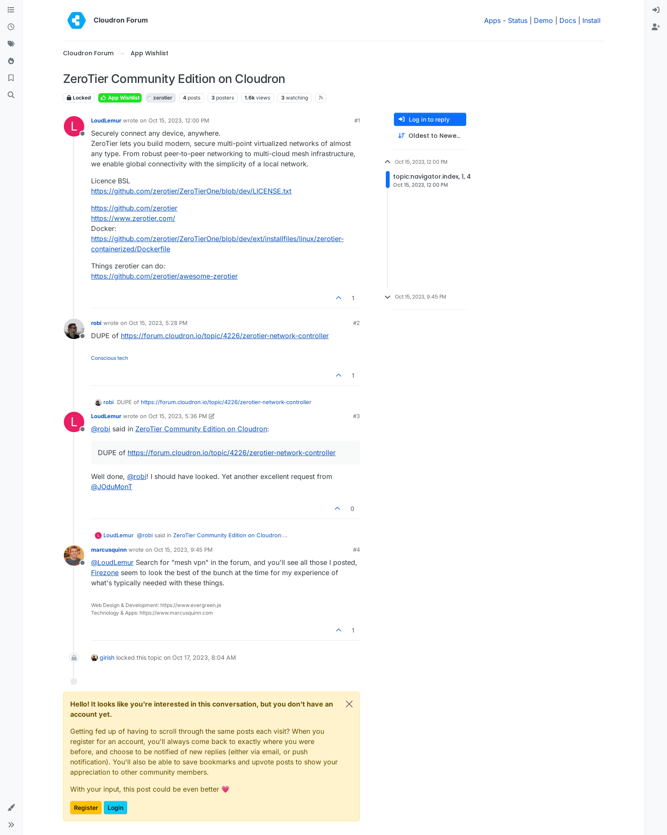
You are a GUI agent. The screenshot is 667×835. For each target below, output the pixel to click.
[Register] (656, 27)
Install (591, 20)
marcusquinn (109, 549)
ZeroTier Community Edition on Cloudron (201, 429)
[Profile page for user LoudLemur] (74, 126)
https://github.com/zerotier (134, 208)
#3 (356, 416)
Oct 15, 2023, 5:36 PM (177, 416)
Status (517, 20)
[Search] (11, 95)
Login (115, 807)
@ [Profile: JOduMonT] (111, 486)
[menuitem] (656, 10)
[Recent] (11, 27)
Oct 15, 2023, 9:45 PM (183, 549)
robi (96, 322)
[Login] (656, 10)
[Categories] (11, 10)
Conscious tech (109, 358)
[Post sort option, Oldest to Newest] (430, 135)
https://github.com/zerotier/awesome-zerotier (164, 276)
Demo (543, 20)
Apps (492, 20)
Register (86, 807)
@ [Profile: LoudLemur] (112, 562)
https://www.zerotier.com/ (133, 218)
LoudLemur (106, 120)
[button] (11, 808)
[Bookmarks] (11, 78)
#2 (356, 322)
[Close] (349, 704)
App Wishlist (120, 97)
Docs (567, 20)
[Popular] (11, 61)
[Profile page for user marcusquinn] (74, 555)
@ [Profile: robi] (100, 429)
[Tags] (11, 44)
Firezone (105, 572)
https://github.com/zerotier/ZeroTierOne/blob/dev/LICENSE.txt (191, 191)
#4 (356, 549)
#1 (357, 120)
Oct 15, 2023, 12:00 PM (178, 120)
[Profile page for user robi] (74, 329)
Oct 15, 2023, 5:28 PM (158, 322)
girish (107, 657)
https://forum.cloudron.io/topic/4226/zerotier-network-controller (225, 335)
